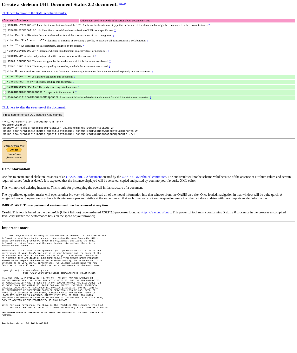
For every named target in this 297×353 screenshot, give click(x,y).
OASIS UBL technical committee (144, 180)
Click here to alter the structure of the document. (34, 107)
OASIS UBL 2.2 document (84, 180)
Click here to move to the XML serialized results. (34, 13)
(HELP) (122, 3)
